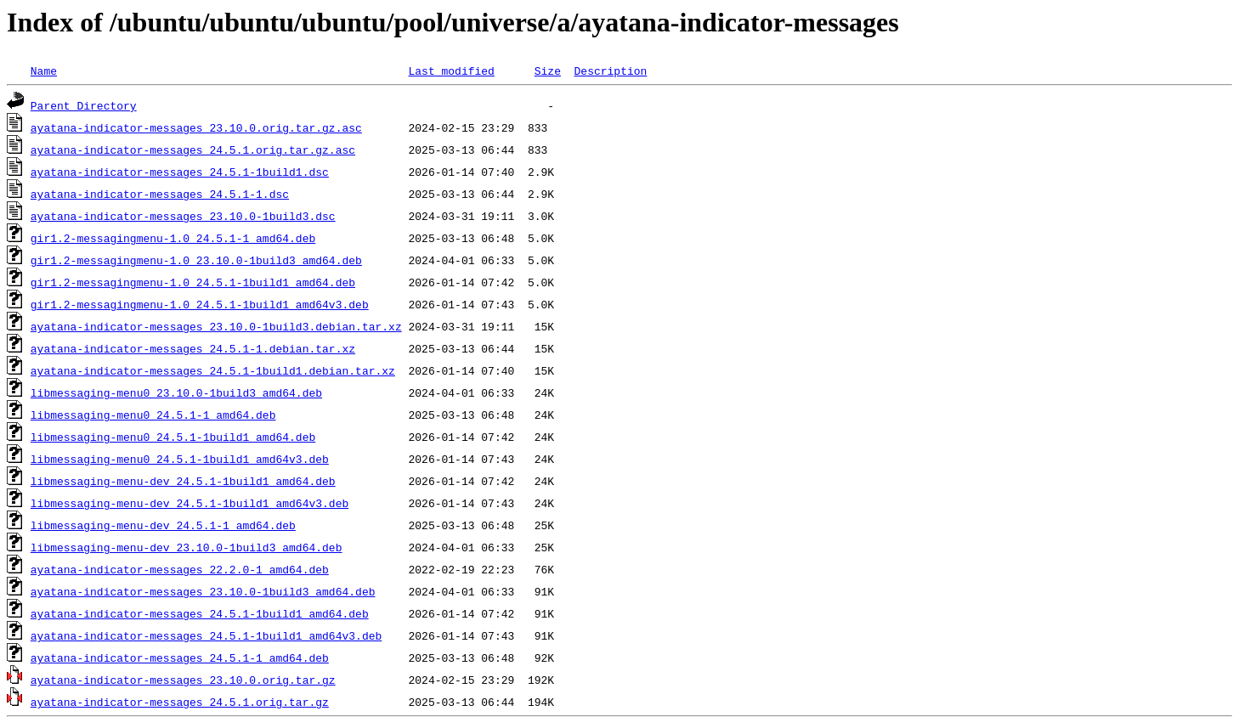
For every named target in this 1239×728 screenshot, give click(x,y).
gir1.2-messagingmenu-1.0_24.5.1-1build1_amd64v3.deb (200, 304)
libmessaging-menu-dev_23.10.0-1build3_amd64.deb (186, 547)
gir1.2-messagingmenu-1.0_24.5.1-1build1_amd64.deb (193, 282)
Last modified (451, 70)
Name (44, 70)
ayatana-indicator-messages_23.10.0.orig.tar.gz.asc (196, 127)
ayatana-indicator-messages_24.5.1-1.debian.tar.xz (193, 348)
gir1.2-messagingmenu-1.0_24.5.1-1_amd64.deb (173, 237)
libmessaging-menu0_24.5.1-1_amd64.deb (153, 414)
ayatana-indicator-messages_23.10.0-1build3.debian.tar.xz (216, 326)
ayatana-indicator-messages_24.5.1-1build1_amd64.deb (200, 613)
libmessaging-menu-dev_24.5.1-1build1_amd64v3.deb (189, 503)
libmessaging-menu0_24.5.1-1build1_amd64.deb (173, 436)
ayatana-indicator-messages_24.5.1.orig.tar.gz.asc (193, 149)
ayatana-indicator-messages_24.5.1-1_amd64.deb (180, 657)
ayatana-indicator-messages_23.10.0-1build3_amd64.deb (203, 591)
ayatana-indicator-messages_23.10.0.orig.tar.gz (183, 679)
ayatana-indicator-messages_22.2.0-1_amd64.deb (180, 569)
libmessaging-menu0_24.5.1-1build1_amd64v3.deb (180, 458)
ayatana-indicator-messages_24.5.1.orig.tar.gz (180, 701)
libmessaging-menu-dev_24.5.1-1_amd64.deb (163, 525)
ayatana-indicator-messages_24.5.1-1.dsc (160, 193)
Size (548, 70)
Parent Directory (84, 105)
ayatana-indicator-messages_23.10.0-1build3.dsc (183, 215)
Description (610, 70)
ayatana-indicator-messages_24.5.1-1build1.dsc (180, 171)
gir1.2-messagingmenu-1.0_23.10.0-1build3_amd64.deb (196, 260)
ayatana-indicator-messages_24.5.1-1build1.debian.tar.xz (213, 370)
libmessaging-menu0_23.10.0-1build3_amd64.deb (176, 392)
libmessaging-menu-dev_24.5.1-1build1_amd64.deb (183, 480)
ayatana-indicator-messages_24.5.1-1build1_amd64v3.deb (206, 635)
